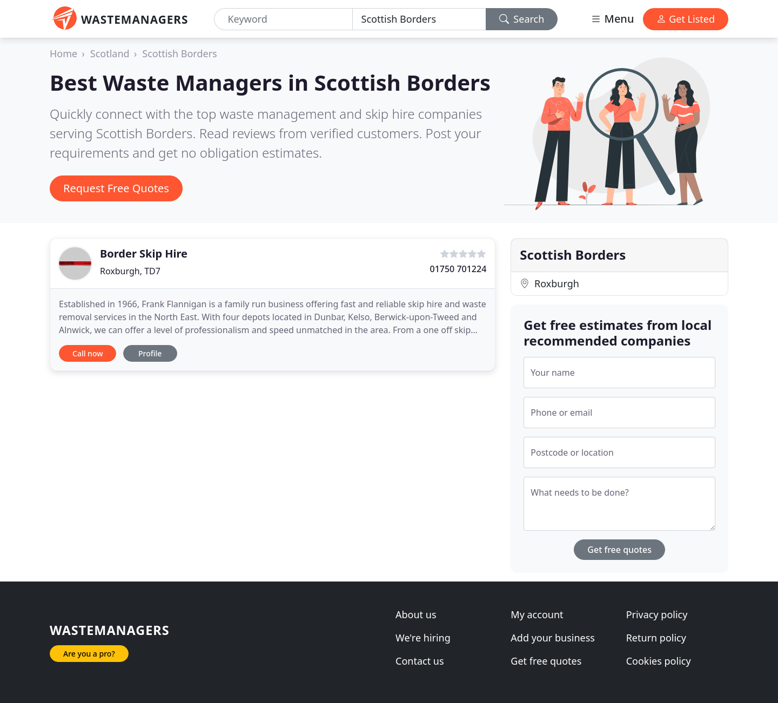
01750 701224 (458, 269)
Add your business (553, 637)
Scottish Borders (179, 53)
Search (522, 18)
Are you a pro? (89, 653)
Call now (87, 353)
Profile (150, 353)
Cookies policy (658, 660)
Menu (612, 18)
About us (416, 614)
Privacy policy (657, 614)
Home (63, 53)
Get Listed (685, 18)
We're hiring (423, 637)
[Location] (419, 19)
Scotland (110, 53)
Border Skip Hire (143, 253)
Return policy (656, 637)
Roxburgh (549, 283)
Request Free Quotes (116, 188)
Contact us (419, 660)
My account (537, 614)
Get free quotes (619, 550)
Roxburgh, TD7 (130, 271)
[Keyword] (283, 19)
